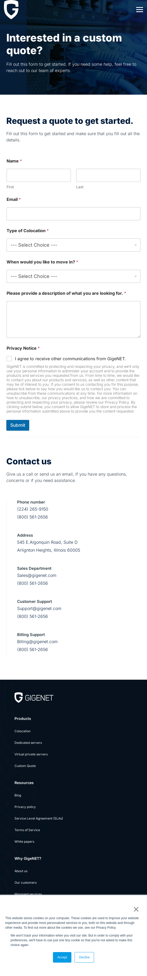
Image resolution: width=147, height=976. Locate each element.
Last (80, 187)
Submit (17, 425)
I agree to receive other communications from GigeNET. (70, 358)
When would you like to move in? (42, 262)
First (10, 187)
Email (14, 199)
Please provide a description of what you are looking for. (66, 293)
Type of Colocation (28, 230)
